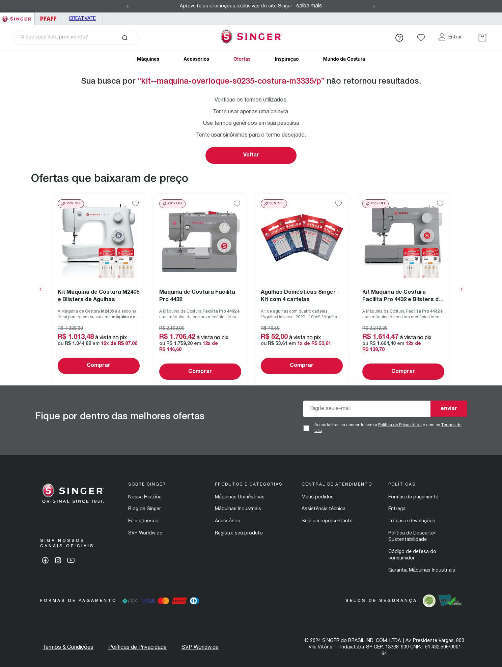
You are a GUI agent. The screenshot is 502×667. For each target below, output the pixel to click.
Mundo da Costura (344, 59)
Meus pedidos (318, 497)
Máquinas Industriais (238, 509)
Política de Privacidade (400, 425)
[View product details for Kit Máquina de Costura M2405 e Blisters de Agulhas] (98, 289)
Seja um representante (327, 521)
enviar (449, 408)
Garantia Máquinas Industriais (421, 570)
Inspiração (287, 59)
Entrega (397, 509)
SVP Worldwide (145, 533)
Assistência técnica (323, 509)
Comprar (98, 365)
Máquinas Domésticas (239, 497)
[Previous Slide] (127, 6)
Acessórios (196, 59)
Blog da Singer (144, 509)
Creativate (82, 19)
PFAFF (48, 19)
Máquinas (148, 59)
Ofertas (242, 59)
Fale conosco (143, 521)
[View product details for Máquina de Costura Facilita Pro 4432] (200, 289)
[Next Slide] (374, 6)
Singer (17, 16)
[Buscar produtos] (124, 37)
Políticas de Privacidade (137, 647)
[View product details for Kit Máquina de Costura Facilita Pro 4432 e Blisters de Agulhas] (403, 289)
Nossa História (145, 497)
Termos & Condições (68, 647)
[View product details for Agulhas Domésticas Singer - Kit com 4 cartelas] (301, 289)
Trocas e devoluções (411, 521)
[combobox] (75, 37)
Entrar (455, 37)
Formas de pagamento (413, 497)
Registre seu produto (239, 533)
